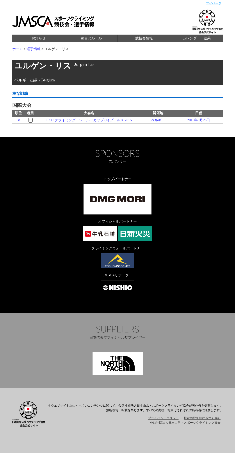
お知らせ (39, 38)
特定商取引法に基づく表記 (202, 418)
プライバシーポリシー (163, 418)
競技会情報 (144, 38)
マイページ (213, 3)
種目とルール (91, 38)
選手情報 (34, 49)
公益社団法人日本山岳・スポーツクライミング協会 (185, 422)
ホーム (17, 49)
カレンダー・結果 (197, 38)
